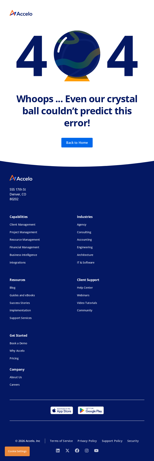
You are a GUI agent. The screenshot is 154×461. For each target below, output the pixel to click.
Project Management (23, 232)
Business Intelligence (23, 255)
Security (133, 441)
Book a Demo (18, 343)
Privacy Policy (87, 441)
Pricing (14, 358)
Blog (12, 287)
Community (84, 310)
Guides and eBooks (22, 295)
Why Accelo (17, 351)
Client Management (22, 224)
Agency (81, 224)
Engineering (84, 247)
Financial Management (24, 247)
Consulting (84, 232)
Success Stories (20, 303)
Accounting (84, 239)
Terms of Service (61, 441)
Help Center (85, 287)
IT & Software (85, 262)
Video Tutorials (87, 303)
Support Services (21, 318)
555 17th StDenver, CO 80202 (18, 194)
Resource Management (25, 239)
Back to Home (77, 142)
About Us (16, 377)
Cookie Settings (17, 451)
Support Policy (112, 441)
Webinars (83, 295)
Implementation (20, 310)
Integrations (18, 262)
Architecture (85, 255)
